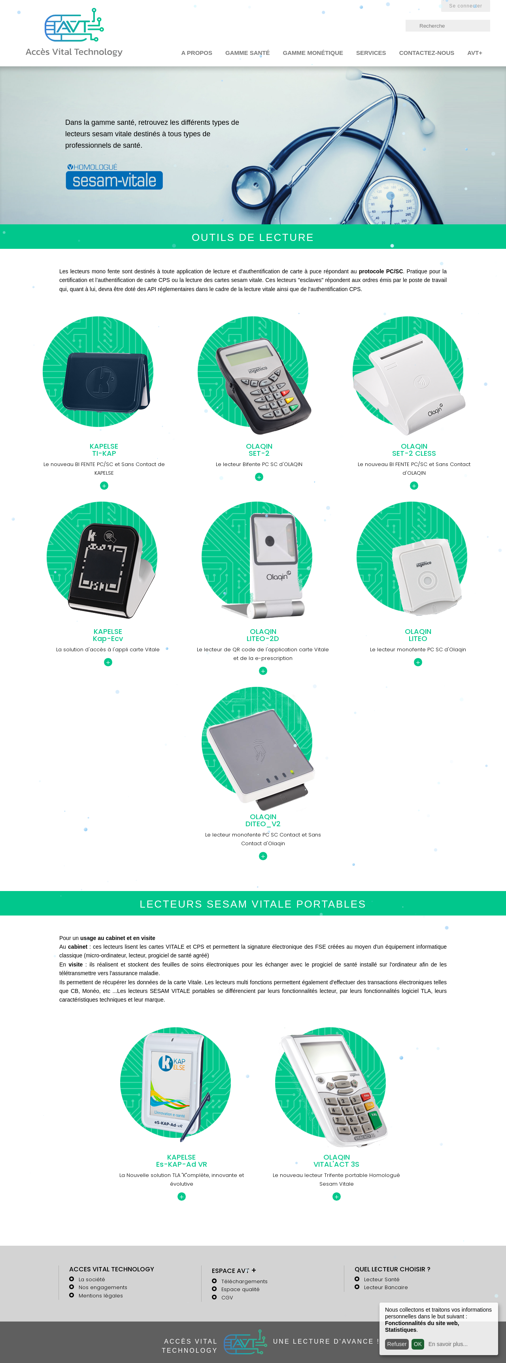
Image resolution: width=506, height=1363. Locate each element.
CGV (227, 1297)
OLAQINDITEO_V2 (263, 820)
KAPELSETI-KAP (104, 450)
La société (92, 1279)
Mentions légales (101, 1295)
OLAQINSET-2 (259, 450)
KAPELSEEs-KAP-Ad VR (181, 1161)
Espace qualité (240, 1289)
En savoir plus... (448, 1344)
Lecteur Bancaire (386, 1287)
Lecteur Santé (382, 1279)
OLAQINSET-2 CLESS (414, 450)
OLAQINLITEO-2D (263, 635)
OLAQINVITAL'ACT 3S (336, 1161)
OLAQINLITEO (418, 635)
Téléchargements (244, 1281)
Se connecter (465, 6)
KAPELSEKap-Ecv (108, 635)
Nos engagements (103, 1287)
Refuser (397, 1344)
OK (418, 1344)
